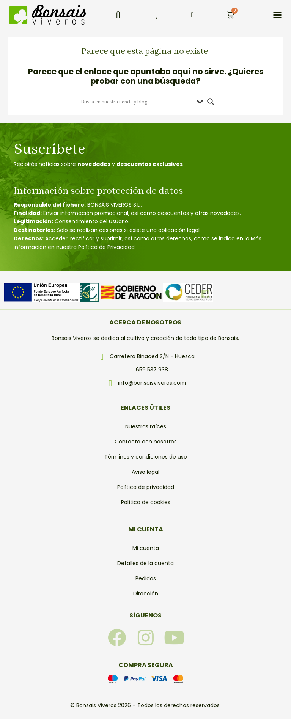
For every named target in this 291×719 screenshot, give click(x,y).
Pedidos (145, 578)
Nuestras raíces (145, 426)
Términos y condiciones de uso (145, 457)
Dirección (145, 593)
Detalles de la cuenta (145, 563)
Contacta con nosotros (146, 441)
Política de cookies (145, 502)
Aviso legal (145, 472)
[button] (118, 15)
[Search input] (137, 101)
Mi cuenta (145, 548)
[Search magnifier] (210, 101)
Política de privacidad (145, 487)
